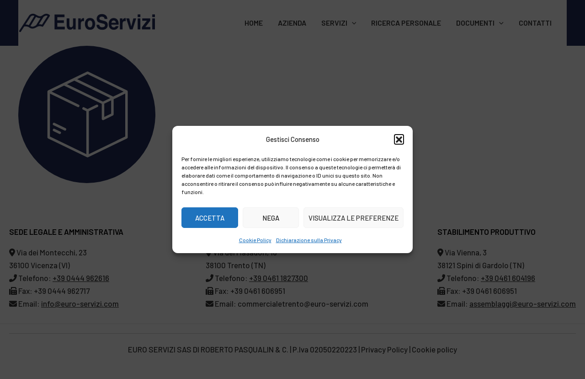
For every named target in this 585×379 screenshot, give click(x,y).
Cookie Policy (255, 240)
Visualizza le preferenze (353, 218)
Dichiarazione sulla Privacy (309, 240)
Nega (270, 218)
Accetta (209, 218)
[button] (399, 139)
